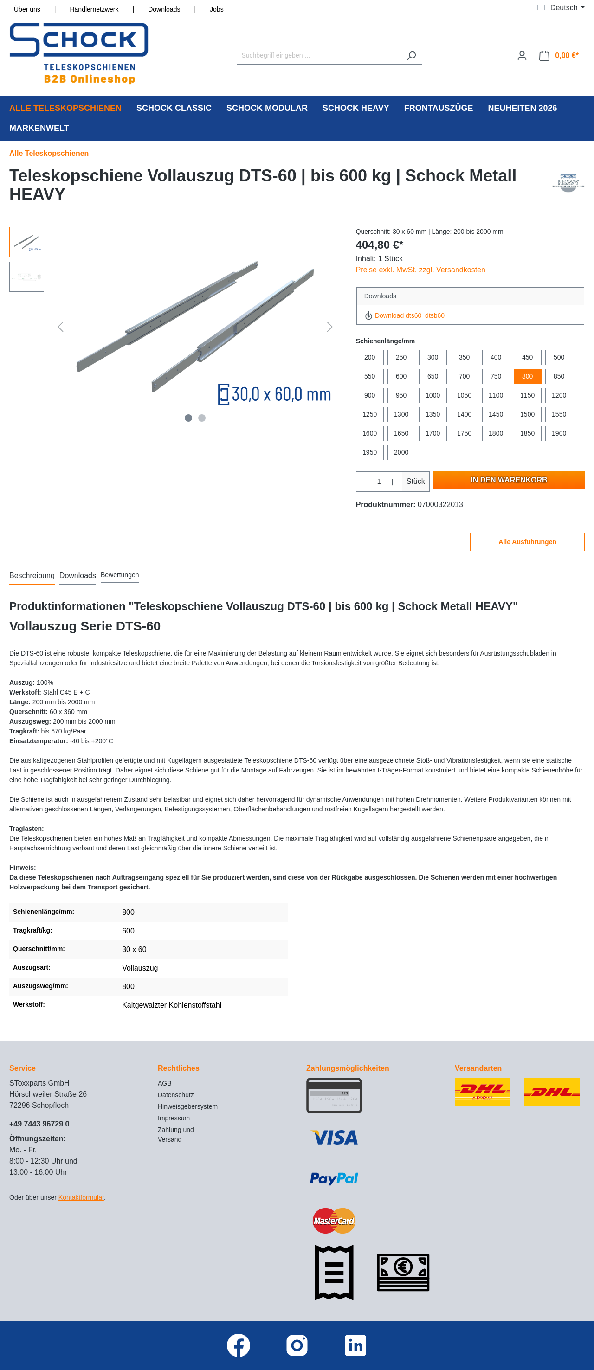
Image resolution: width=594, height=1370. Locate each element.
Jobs (217, 9)
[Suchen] (411, 55)
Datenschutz (176, 1095)
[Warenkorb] (559, 55)
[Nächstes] (330, 326)
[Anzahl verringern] (365, 481)
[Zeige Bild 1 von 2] (188, 418)
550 (369, 376)
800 (527, 376)
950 (401, 395)
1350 (433, 414)
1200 (559, 395)
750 (496, 376)
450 (527, 357)
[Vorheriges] (60, 326)
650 (432, 376)
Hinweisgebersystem (188, 1106)
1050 (464, 395)
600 (401, 376)
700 (464, 376)
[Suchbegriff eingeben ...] (319, 55)
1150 (527, 395)
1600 (369, 433)
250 (401, 357)
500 (559, 357)
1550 (559, 414)
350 (464, 357)
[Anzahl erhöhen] (392, 481)
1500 (527, 414)
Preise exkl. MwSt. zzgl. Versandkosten (420, 270)
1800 (496, 433)
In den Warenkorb (509, 480)
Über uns (27, 9)
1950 (369, 452)
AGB (165, 1083)
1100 (496, 395)
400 (496, 357)
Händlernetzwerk (94, 9)
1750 (464, 433)
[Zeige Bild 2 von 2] (202, 418)
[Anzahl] (378, 481)
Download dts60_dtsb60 (404, 315)
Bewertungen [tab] (120, 575)
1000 (433, 395)
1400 (464, 414)
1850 (527, 433)
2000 (401, 452)
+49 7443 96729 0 (39, 1124)
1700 (433, 433)
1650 (401, 433)
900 (369, 395)
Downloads (164, 9)
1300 (401, 414)
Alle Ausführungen (527, 542)
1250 (369, 414)
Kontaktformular (81, 1197)
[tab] (32, 576)
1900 (559, 433)
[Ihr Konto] (522, 55)
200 (369, 357)
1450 (496, 414)
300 (432, 357)
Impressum (174, 1118)
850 (559, 376)
